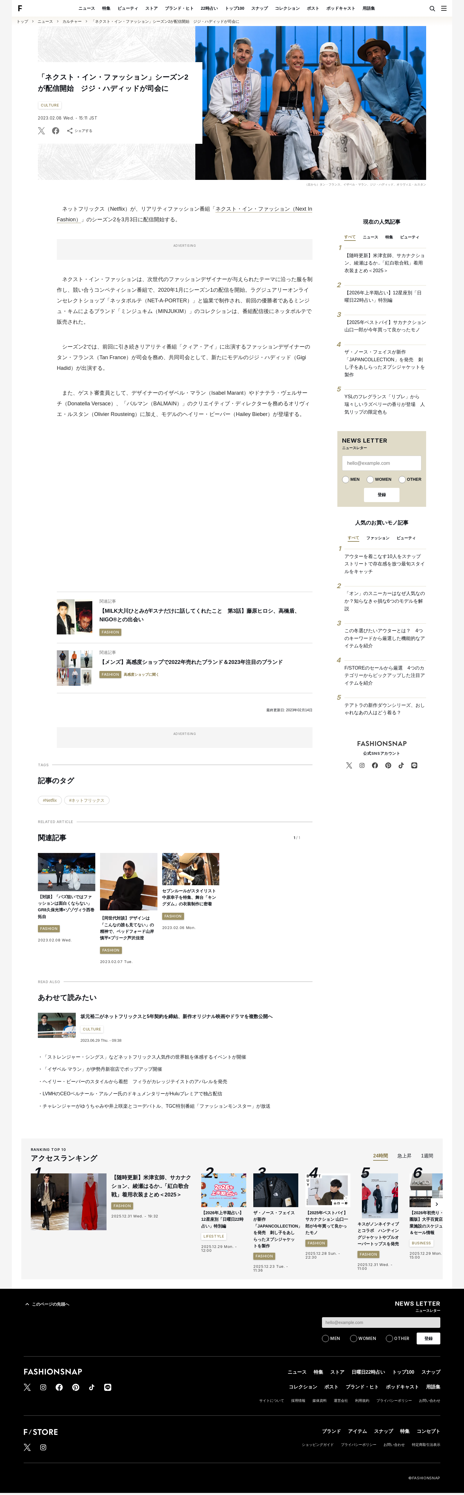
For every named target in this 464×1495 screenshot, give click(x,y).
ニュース (86, 8)
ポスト (313, 8)
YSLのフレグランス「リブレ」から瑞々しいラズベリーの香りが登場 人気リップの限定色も (384, 404)
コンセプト (428, 1431)
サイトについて (271, 1401)
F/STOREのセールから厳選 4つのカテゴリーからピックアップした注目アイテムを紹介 (384, 675)
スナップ (259, 8)
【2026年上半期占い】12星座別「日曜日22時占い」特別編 (383, 296)
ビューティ (127, 8)
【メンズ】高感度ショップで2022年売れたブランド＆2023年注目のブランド (191, 662)
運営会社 (341, 1401)
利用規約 (362, 1401)
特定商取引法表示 (426, 1445)
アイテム (357, 1431)
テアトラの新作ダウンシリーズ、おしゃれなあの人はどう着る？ (384, 709)
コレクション (287, 8)
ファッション (377, 538)
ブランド (331, 1431)
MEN (355, 479)
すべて (350, 237)
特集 (106, 8)
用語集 (368, 8)
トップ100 (234, 8)
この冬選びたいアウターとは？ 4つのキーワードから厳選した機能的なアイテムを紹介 (384, 638)
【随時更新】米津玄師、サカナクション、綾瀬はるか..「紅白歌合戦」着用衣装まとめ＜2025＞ (384, 263)
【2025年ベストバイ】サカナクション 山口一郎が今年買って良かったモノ (385, 326)
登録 (382, 494)
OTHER (414, 479)
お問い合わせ (429, 1401)
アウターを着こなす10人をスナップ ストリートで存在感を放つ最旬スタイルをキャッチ (385, 564)
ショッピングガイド (318, 1445)
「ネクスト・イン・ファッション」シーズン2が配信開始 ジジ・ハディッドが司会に (165, 21)
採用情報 (298, 1401)
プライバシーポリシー (394, 1401)
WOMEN (383, 479)
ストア (151, 8)
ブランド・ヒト (179, 8)
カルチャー (72, 21)
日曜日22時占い (368, 1372)
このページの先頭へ (46, 1304)
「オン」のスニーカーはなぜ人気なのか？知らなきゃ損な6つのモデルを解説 (384, 601)
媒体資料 (319, 1401)
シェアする (79, 130)
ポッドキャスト (340, 8)
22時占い (209, 8)
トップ (22, 21)
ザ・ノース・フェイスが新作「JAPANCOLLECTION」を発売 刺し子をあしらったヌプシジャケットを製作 (384, 363)
